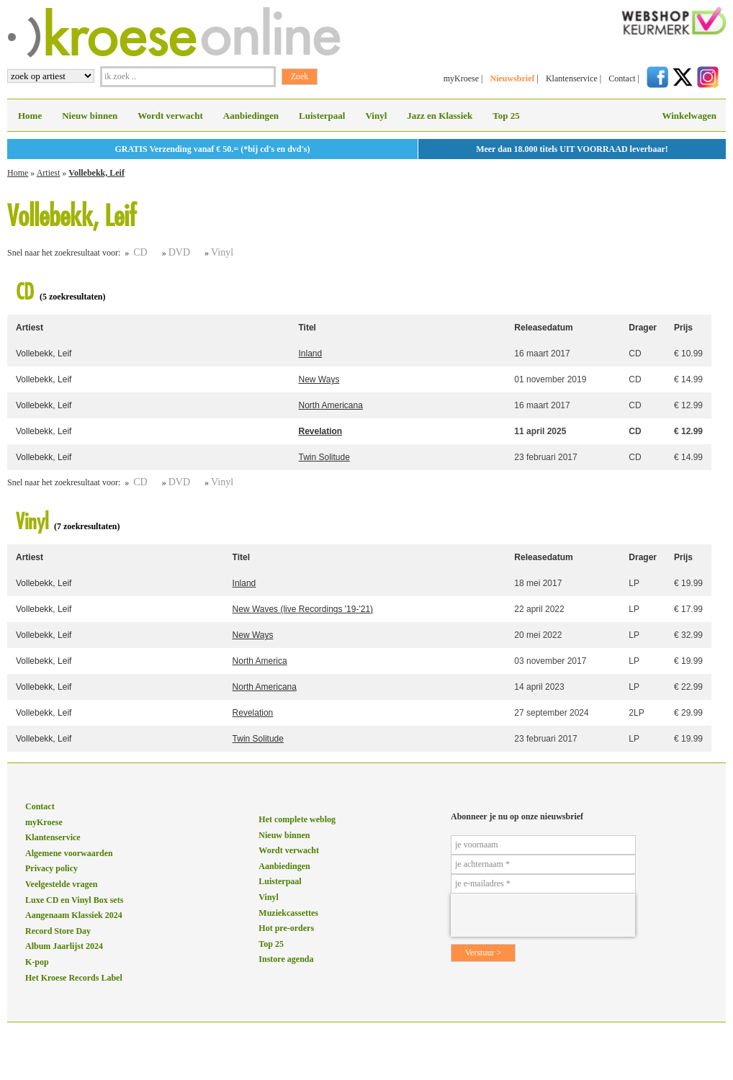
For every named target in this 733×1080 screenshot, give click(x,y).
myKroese (461, 78)
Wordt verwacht (170, 115)
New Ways (319, 379)
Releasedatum (543, 328)
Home (30, 115)
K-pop (37, 962)
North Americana (331, 405)
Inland (311, 353)
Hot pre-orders (286, 928)
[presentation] (543, 915)
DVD (179, 252)
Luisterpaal (322, 115)
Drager (643, 328)
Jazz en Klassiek (439, 115)
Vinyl (376, 115)
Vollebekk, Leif (96, 173)
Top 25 (506, 115)
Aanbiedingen (251, 115)
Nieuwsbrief (512, 78)
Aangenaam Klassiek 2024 (73, 915)
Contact (621, 78)
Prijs (683, 328)
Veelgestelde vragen (61, 884)
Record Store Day (58, 931)
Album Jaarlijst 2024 (64, 946)
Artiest (48, 173)
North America (260, 661)
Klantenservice (572, 78)
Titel (307, 328)
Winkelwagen (689, 115)
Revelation (321, 431)
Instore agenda (285, 959)
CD (140, 252)
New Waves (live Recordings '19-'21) (303, 609)
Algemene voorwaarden (69, 853)
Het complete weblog (297, 819)
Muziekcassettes (288, 913)
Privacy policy (51, 868)
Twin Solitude (324, 457)
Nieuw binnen (89, 115)
